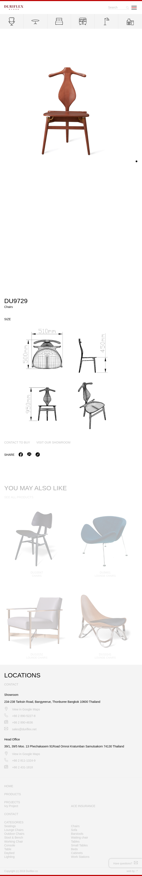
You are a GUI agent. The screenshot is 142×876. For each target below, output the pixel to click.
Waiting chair (79, 837)
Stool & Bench (13, 837)
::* (136, 871)
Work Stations (80, 856)
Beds (74, 849)
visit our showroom (53, 442)
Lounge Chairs (13, 830)
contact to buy (17, 442)
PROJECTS (12, 802)
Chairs (75, 826)
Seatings (10, 826)
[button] (136, 162)
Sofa (74, 830)
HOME (8, 786)
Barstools (77, 833)
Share (9, 455)
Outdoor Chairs (14, 833)
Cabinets (77, 853)
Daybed (9, 853)
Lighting (9, 856)
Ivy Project (11, 806)
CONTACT (11, 814)
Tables (75, 841)
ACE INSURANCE (83, 806)
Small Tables (79, 845)
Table (7, 849)
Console (9, 845)
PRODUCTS (12, 794)
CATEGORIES (13, 822)
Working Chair (13, 841)
